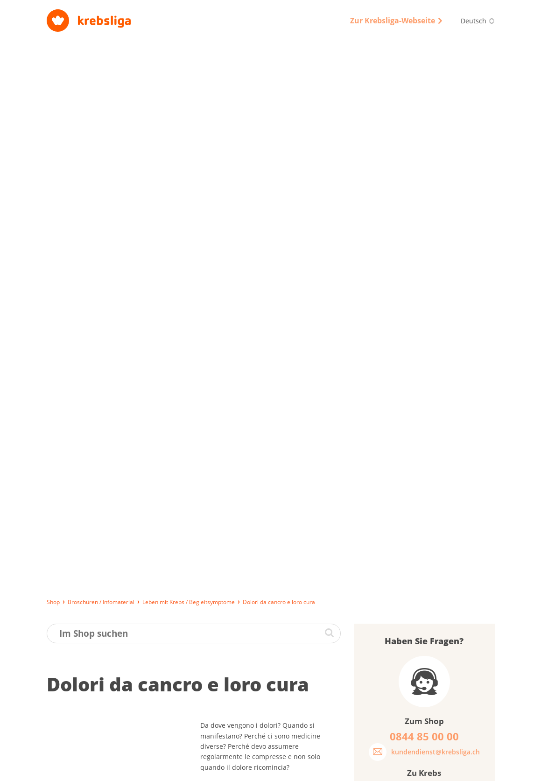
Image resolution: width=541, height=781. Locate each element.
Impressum (229, 769)
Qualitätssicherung (354, 769)
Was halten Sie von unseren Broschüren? (410, 492)
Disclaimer (406, 769)
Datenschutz (274, 769)
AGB (310, 769)
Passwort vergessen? (398, 438)
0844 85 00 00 (443, 720)
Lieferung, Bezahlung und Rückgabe (98, 769)
